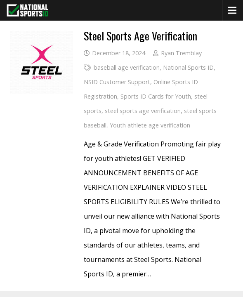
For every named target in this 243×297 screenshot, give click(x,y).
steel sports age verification (143, 111)
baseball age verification (127, 67)
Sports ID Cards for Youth (155, 96)
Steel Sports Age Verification (140, 36)
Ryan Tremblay (181, 53)
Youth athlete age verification (150, 125)
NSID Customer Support (117, 82)
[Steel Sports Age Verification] (41, 37)
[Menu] (232, 10)
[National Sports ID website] (27, 10)
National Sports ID (188, 67)
